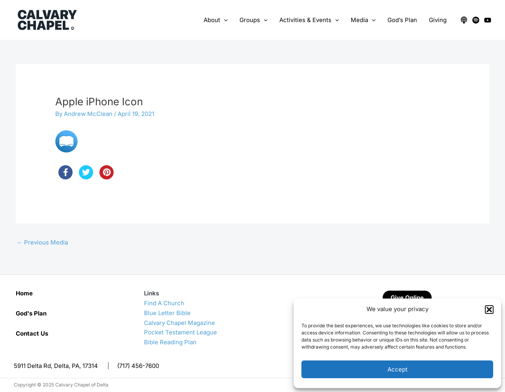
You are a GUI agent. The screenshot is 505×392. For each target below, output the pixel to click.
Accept (397, 369)
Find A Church (164, 303)
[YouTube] (487, 20)
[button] (489, 310)
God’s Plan (402, 20)
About (216, 20)
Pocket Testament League (180, 332)
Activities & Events (309, 20)
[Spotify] (475, 20)
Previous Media (42, 242)
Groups (253, 20)
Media (363, 20)
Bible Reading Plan (170, 342)
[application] (224, 20)
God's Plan (31, 313)
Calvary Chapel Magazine (179, 323)
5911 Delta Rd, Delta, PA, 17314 (56, 366)
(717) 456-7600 (138, 366)
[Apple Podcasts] (464, 20)
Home (24, 293)
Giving (438, 20)
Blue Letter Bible (167, 313)
